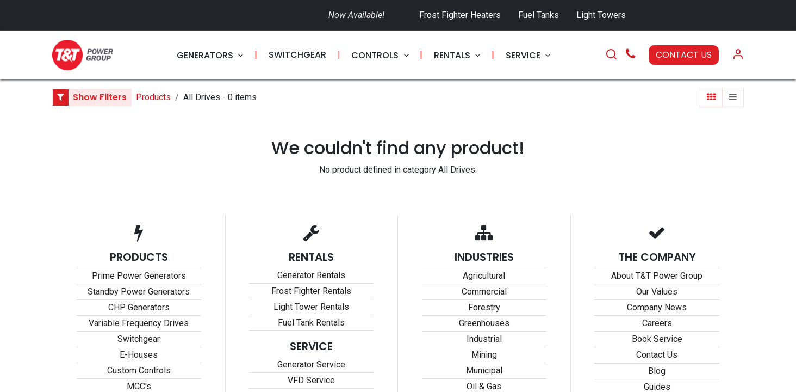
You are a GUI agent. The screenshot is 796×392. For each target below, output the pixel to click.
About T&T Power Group (656, 276)
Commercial (484, 291)
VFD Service (311, 380)
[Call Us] (631, 55)
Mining (484, 355)
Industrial (484, 339)
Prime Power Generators (139, 276)
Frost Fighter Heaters (460, 15)
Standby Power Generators (139, 291)
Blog (657, 371)
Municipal (484, 370)
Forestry (484, 307)
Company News (657, 307)
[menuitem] (210, 55)
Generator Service (311, 364)
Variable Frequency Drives (139, 323)
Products (153, 97)
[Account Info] (738, 55)
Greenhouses (484, 323)
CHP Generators (139, 307)
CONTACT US (684, 54)
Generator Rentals (311, 275)
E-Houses (139, 355)
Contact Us (656, 355)
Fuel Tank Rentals (311, 322)
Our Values (656, 291)
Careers (657, 323)
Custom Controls (139, 370)
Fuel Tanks (539, 15)
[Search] (611, 55)
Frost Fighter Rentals (311, 291)
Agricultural (484, 276)
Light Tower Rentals (311, 307)
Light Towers (601, 15)
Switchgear (138, 339)
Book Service (657, 339)
